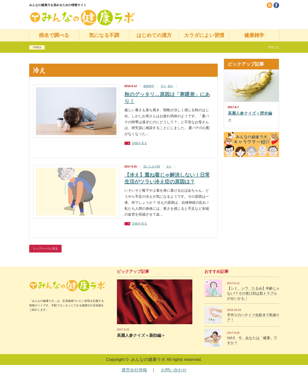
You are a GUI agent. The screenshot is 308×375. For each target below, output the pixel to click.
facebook (276, 5)
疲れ (170, 86)
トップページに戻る (45, 248)
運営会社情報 (134, 370)
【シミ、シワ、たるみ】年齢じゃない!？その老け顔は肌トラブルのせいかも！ (253, 293)
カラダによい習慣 (204, 35)
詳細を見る (139, 143)
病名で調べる (54, 35)
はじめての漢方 (154, 35)
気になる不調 (104, 35)
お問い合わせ (174, 370)
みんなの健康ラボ (148, 359)
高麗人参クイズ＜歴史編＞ (250, 116)
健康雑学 (254, 35)
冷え (163, 86)
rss (269, 5)
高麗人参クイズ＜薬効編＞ (141, 335)
